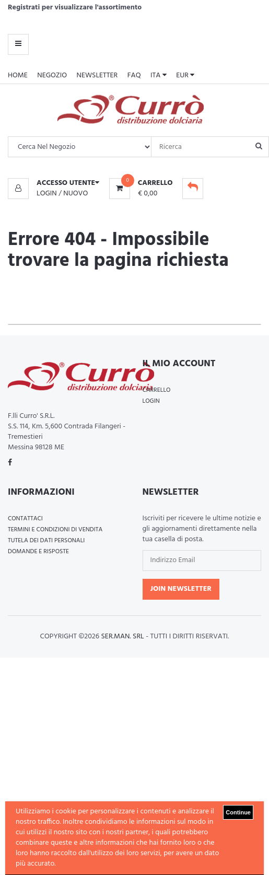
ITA (158, 75)
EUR (185, 75)
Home (18, 75)
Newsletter (97, 75)
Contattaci (25, 519)
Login (47, 194)
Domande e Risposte (38, 551)
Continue (238, 812)
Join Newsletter (181, 589)
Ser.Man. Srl (122, 637)
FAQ (134, 75)
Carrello (157, 390)
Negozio (52, 75)
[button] (53, 183)
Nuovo (75, 194)
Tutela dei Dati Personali (46, 540)
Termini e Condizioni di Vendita (55, 529)
